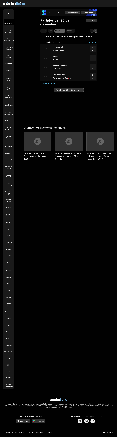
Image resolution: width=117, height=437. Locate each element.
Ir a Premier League (48, 83)
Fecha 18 (92, 42)
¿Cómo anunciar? (107, 432)
